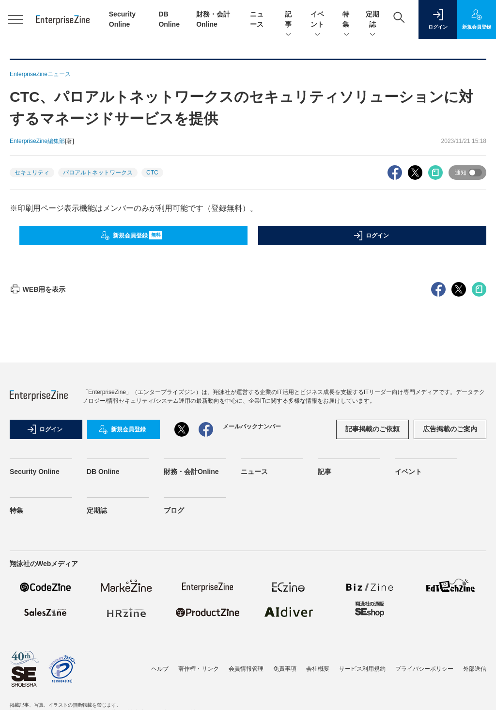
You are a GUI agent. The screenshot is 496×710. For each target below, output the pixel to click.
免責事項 (284, 668)
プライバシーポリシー (424, 668)
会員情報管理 (246, 668)
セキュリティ (32, 172)
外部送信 (474, 668)
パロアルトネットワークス (98, 172)
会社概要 (317, 668)
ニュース (254, 471)
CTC (152, 172)
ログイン (371, 235)
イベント (317, 20)
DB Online (103, 471)
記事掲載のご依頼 (372, 429)
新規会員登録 (131, 235)
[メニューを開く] (15, 19)
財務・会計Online (191, 471)
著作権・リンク (198, 668)
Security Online (35, 471)
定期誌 (372, 20)
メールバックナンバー (252, 426)
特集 (346, 20)
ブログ (174, 510)
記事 (288, 20)
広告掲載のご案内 (450, 429)
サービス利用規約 (362, 668)
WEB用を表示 (37, 289)
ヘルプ (160, 668)
